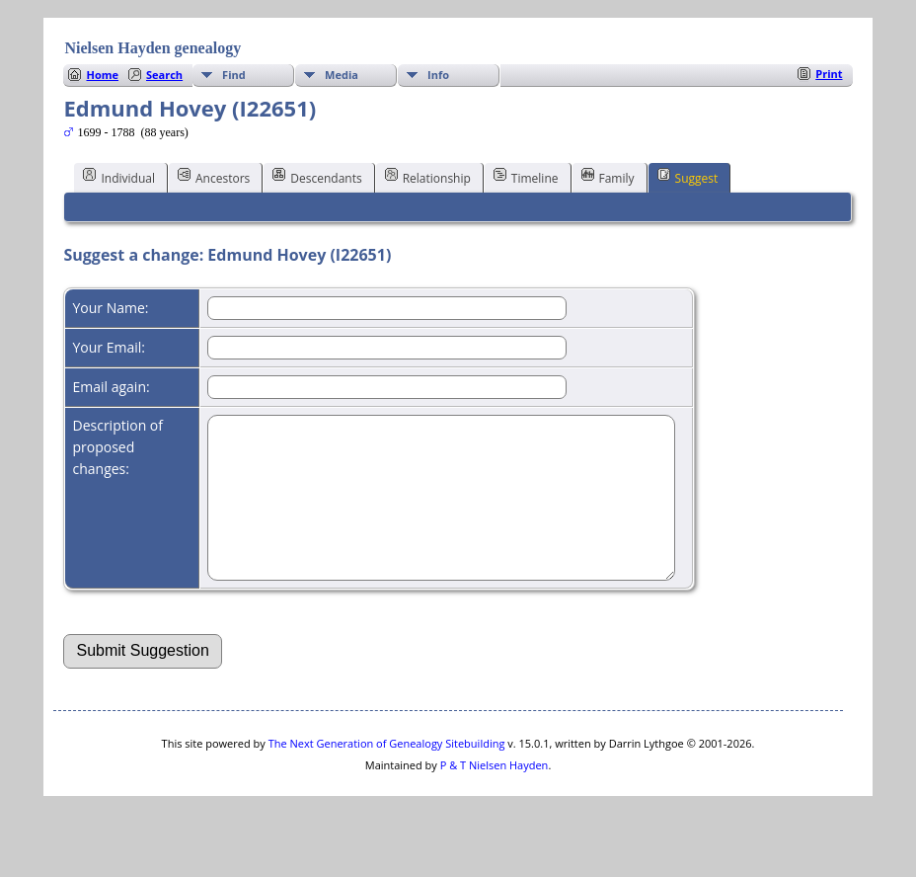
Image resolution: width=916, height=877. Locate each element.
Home (102, 74)
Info (438, 74)
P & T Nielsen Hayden (494, 794)
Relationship (428, 177)
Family (608, 177)
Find (234, 74)
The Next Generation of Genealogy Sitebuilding (386, 772)
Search (164, 74)
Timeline (526, 177)
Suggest (688, 177)
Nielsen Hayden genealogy (152, 48)
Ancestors (214, 177)
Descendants (316, 177)
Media (341, 74)
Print (828, 73)
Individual (119, 177)
